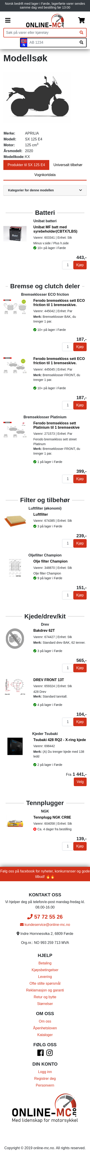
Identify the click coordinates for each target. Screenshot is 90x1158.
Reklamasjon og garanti (45, 990)
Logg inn (45, 1072)
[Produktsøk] (40, 32)
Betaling (45, 963)
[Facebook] (40, 1054)
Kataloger (45, 1035)
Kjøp (80, 265)
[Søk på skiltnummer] (81, 43)
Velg (80, 782)
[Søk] (81, 33)
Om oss (45, 1021)
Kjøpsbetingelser (45, 970)
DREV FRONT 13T (48, 680)
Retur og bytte (45, 997)
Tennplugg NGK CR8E (52, 817)
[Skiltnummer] (52, 42)
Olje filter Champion (50, 561)
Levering (45, 977)
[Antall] (67, 265)
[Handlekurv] (81, 20)
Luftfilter (40, 514)
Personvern (45, 1085)
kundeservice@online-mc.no (45, 925)
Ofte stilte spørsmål (45, 983)
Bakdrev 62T (44, 630)
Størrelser (45, 1004)
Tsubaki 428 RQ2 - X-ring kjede (59, 740)
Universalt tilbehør (67, 165)
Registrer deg (45, 1078)
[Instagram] (49, 1054)
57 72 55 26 (45, 917)
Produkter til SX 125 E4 (26, 165)
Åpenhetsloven (45, 1028)
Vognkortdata (45, 175)
